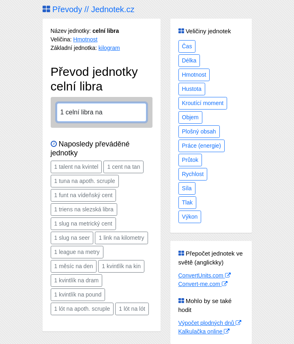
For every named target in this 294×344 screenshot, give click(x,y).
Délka (189, 60)
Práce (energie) (201, 145)
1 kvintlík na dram (76, 280)
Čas (187, 46)
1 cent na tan (123, 166)
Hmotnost (85, 39)
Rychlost (193, 174)
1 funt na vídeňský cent (83, 195)
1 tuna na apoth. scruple (84, 181)
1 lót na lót (132, 308)
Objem (190, 117)
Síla (187, 188)
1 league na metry (77, 252)
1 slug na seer (72, 237)
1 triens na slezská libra (84, 209)
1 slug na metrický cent (83, 223)
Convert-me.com (202, 284)
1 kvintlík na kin (121, 266)
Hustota (192, 89)
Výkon (190, 216)
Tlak (187, 202)
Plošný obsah (199, 131)
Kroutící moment (203, 103)
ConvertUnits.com (204, 275)
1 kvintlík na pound (78, 294)
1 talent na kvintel (76, 166)
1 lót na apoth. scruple (82, 308)
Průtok (190, 160)
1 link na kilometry (121, 237)
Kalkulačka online (204, 331)
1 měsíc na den (73, 266)
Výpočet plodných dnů (210, 323)
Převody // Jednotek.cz (89, 9)
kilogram (109, 48)
